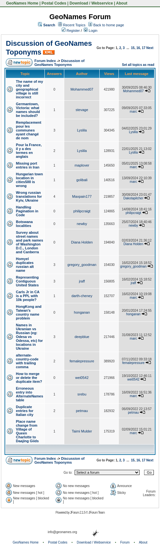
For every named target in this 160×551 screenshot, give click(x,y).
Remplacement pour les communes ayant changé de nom (28, 130)
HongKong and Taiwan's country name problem (29, 312)
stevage (82, 110)
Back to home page (108, 25)
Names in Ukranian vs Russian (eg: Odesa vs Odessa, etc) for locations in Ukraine (29, 336)
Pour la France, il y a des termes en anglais (29, 150)
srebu (82, 394)
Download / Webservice (91, 3)
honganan (82, 312)
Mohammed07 (81, 89)
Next (150, 48)
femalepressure (81, 361)
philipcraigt (82, 211)
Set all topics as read (138, 65)
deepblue (82, 337)
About (122, 3)
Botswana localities (24, 224)
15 (133, 48)
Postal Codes (54, 3)
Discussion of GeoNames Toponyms (59, 63)
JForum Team (96, 512)
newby (82, 224)
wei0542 (82, 378)
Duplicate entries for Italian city (24, 411)
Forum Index (45, 61)
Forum (125, 542)
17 (143, 48)
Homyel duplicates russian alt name (25, 264)
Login (90, 30)
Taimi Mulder (82, 431)
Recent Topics (74, 25)
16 (138, 48)
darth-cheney (81, 296)
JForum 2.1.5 (78, 512)
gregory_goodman (82, 265)
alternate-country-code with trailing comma (27, 361)
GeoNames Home (21, 3)
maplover (82, 165)
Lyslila (82, 130)
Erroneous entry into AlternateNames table (29, 394)
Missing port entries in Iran (27, 165)
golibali (81, 180)
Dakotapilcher (133, 198)
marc (133, 111)
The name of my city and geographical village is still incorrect (29, 89)
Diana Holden (82, 242)
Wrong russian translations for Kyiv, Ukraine (29, 196)
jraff (82, 281)
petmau (82, 411)
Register (71, 30)
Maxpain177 (82, 196)
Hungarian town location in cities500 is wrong (29, 180)
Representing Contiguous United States (27, 281)
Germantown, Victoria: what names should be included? (28, 110)
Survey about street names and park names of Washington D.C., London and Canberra (29, 242)
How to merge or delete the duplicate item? (29, 377)
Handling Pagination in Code (27, 211)
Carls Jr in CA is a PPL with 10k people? (27, 296)
